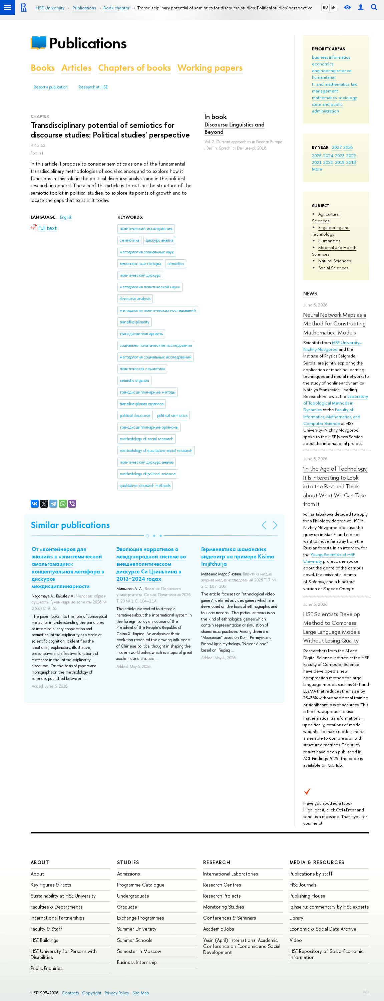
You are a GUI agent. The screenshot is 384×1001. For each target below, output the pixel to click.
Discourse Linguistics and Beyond (235, 128)
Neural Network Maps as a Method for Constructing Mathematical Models (334, 323)
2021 (317, 162)
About (40, 862)
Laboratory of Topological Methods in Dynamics (335, 403)
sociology (347, 97)
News (310, 293)
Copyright (91, 993)
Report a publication (51, 87)
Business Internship (137, 962)
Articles (76, 67)
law (354, 84)
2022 (351, 156)
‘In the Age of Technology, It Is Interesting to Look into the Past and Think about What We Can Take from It (335, 486)
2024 (328, 156)
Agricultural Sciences (326, 217)
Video (296, 940)
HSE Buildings (44, 940)
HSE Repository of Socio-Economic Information (326, 954)
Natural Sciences (334, 261)
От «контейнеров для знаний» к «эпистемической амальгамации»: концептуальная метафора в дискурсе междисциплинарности (68, 567)
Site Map (140, 993)
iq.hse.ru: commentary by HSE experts (329, 907)
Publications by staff (311, 873)
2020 (328, 162)
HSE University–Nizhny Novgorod (332, 345)
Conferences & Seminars (229, 918)
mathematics (324, 97)
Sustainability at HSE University (63, 896)
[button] (147, 535)
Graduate (127, 907)
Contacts (70, 993)
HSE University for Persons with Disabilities (64, 954)
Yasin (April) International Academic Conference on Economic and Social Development (241, 946)
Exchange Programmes (140, 918)
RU (325, 7)
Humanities (329, 241)
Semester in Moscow (139, 951)
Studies (128, 862)
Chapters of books (134, 67)
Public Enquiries (46, 968)
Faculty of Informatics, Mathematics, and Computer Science (331, 416)
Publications (87, 43)
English (66, 217)
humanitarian (324, 77)
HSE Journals (303, 885)
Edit (366, 991)
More (317, 169)
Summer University (136, 929)
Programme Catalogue (140, 885)
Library (296, 918)
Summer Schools (134, 940)
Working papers (210, 67)
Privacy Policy (117, 993)
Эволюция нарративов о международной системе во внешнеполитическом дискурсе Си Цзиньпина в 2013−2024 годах (151, 563)
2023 (340, 156)
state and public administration (327, 107)
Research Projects (222, 896)
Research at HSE (93, 87)
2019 (340, 162)
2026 (348, 147)
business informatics (331, 57)
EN (333, 7)
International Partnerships (57, 918)
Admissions (128, 873)
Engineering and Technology (331, 230)
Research (217, 862)
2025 (317, 156)
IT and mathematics (330, 84)
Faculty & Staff (46, 929)
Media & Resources (317, 862)
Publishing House (307, 896)
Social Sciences (333, 268)
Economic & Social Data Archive (323, 929)
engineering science (332, 70)
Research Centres (222, 885)
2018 (351, 162)
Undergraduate (133, 896)
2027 (337, 147)
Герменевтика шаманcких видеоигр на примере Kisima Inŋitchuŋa (237, 556)
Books (43, 67)
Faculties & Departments (56, 907)
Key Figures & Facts (51, 885)
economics (322, 64)
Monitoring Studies (223, 907)
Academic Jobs (218, 929)
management (325, 91)
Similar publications (70, 525)
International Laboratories (230, 873)
